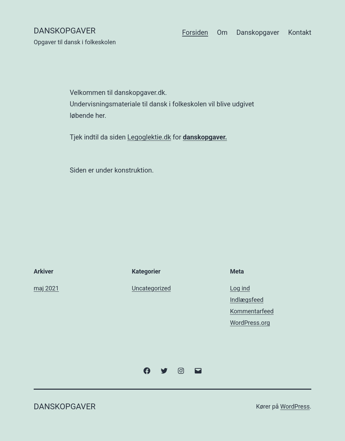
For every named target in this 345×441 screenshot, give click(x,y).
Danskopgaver (258, 32)
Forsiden (195, 32)
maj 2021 (46, 288)
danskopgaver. (205, 137)
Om (222, 32)
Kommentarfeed (252, 311)
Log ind (240, 288)
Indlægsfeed (246, 299)
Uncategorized (151, 288)
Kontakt (299, 32)
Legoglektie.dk (149, 137)
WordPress (295, 406)
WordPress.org (250, 322)
